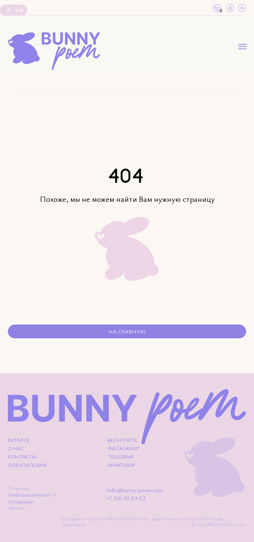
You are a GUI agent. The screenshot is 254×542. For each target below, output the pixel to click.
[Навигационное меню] (242, 46)
